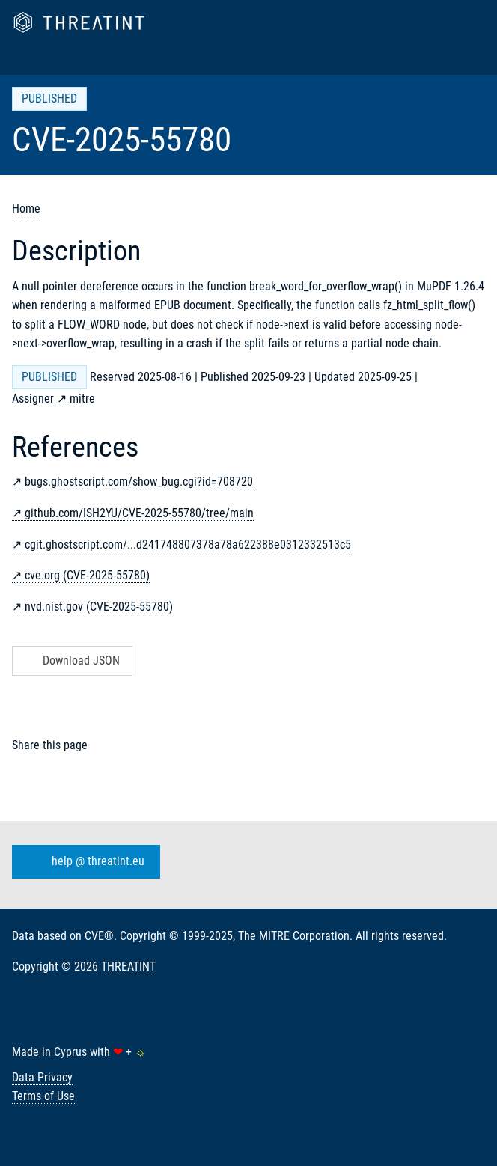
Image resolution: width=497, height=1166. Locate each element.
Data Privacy (42, 1077)
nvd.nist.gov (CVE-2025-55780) (99, 606)
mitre (82, 398)
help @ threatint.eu (83, 861)
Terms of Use (43, 1096)
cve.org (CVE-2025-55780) (87, 575)
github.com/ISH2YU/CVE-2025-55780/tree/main (139, 513)
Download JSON (71, 660)
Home (26, 208)
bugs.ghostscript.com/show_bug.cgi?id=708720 (139, 481)
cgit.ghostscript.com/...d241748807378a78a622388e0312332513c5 (188, 544)
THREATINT (128, 966)
